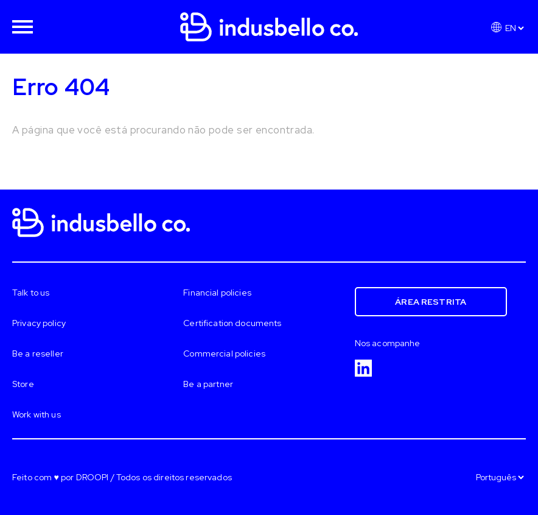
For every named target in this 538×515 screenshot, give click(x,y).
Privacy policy (39, 323)
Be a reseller (37, 353)
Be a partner (208, 383)
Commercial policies (224, 353)
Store (23, 383)
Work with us (36, 414)
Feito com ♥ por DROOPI (60, 477)
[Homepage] (269, 18)
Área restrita (430, 301)
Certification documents (232, 323)
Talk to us (30, 292)
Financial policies (217, 292)
